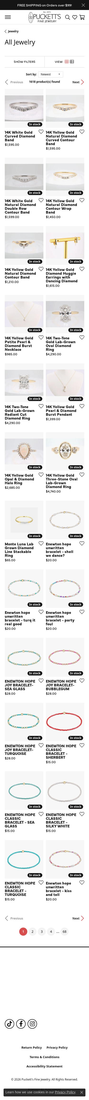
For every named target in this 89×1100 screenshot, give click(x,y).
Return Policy (31, 1047)
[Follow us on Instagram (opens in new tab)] (32, 1024)
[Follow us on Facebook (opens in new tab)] (21, 1024)
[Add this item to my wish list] (39, 131)
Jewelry (13, 31)
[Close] (83, 5)
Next (76, 82)
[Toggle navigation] (7, 17)
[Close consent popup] (81, 1092)
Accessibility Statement (45, 1066)
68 (64, 931)
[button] (67, 17)
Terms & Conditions (45, 1057)
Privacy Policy (57, 1047)
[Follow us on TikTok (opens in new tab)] (9, 1024)
